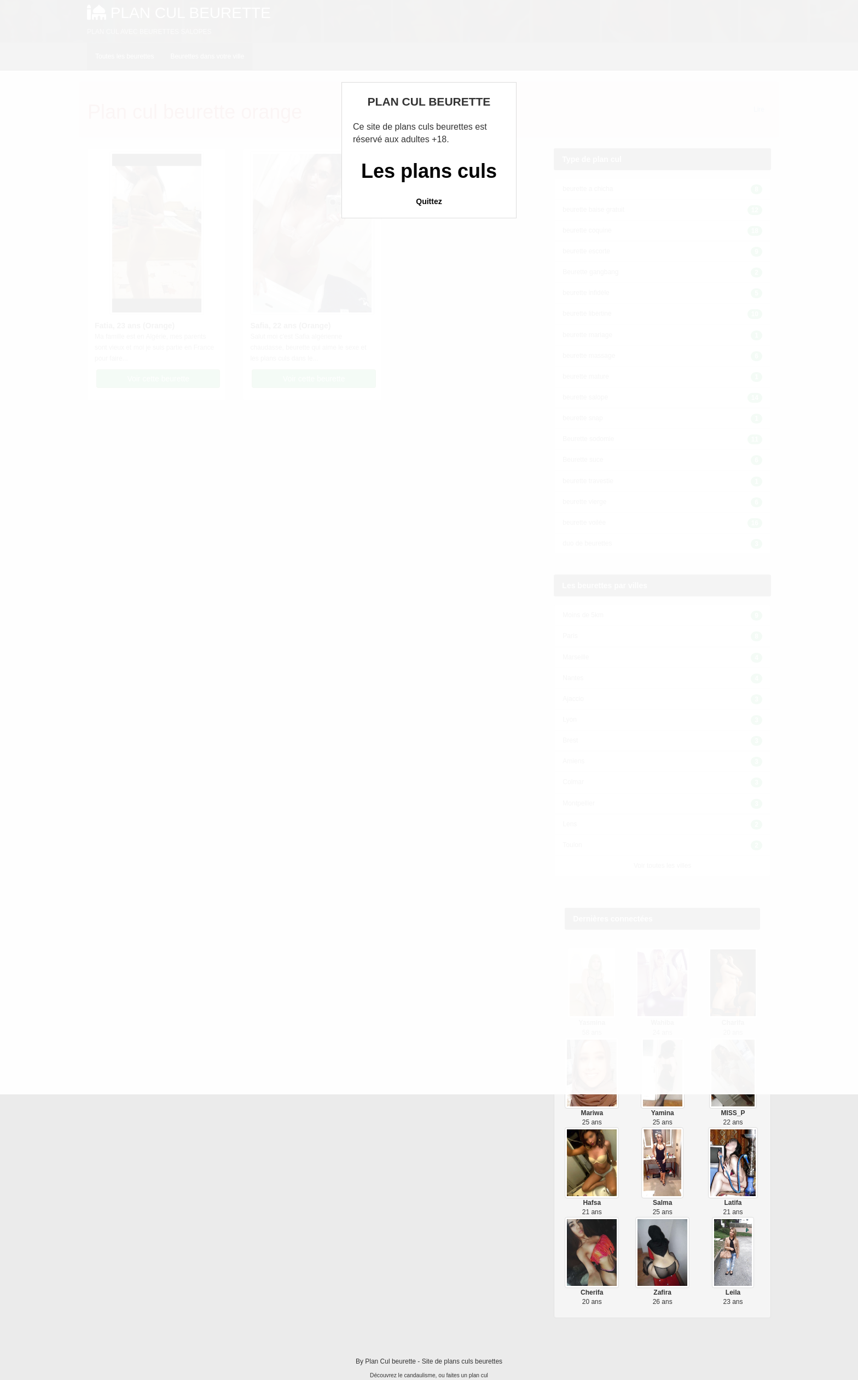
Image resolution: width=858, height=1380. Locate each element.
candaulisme (419, 1375)
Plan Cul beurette (390, 1361)
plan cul (478, 1375)
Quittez (429, 201)
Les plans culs (429, 171)
